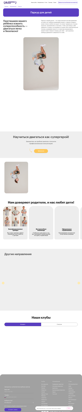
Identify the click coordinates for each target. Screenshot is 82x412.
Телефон (6, 387)
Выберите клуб (8, 393)
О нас (46, 2)
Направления (41, 2)
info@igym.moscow (60, 405)
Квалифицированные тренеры (15, 229)
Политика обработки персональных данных (12, 405)
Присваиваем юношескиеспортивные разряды (67, 233)
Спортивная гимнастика (39, 292)
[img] (13, 375)
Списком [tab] (59, 317)
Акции (54, 2)
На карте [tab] (22, 317)
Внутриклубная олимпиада (41, 229)
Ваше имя (7, 382)
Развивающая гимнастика (16, 292)
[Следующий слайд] (79, 280)
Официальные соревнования (67, 229)
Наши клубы (34, 2)
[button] (68, 2)
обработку (14, 398)
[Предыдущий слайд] (3, 280)
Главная (6, 6)
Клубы (43, 374)
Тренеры (50, 2)
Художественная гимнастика (64, 292)
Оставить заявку (13, 402)
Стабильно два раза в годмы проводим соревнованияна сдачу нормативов (41, 234)
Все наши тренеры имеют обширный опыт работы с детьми (15, 234)
